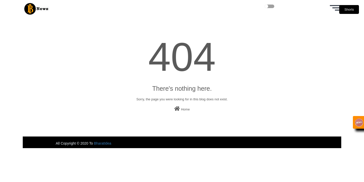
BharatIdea (102, 143)
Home (182, 108)
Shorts (349, 9)
